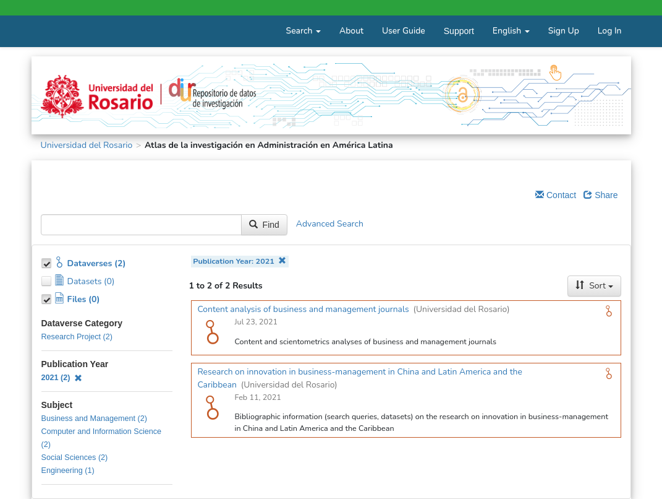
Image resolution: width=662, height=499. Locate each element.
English (511, 31)
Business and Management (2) (94, 418)
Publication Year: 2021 (239, 261)
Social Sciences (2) (74, 457)
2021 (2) (62, 377)
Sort (594, 286)
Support (459, 31)
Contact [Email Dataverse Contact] (555, 195)
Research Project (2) (76, 336)
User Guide (403, 31)
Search (303, 31)
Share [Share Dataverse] (600, 195)
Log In (610, 31)
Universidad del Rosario (87, 145)
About (351, 31)
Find (264, 225)
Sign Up (563, 31)
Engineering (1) (68, 470)
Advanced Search (329, 224)
